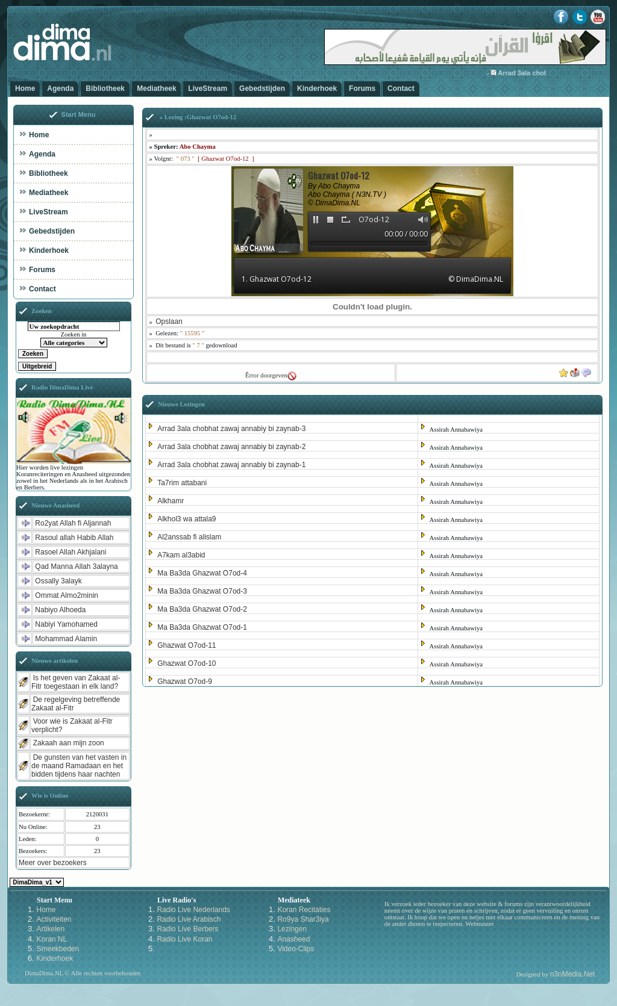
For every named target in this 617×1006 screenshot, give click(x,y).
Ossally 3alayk (58, 581)
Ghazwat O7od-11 (186, 645)
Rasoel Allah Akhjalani (70, 552)
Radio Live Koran (184, 939)
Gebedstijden (262, 88)
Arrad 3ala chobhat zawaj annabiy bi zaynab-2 (231, 446)
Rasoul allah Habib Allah (74, 537)
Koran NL (51, 939)
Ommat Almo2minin (66, 595)
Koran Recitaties (303, 909)
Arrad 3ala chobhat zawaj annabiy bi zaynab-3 (231, 428)
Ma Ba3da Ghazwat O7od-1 (202, 627)
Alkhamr (170, 501)
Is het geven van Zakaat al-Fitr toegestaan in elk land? (75, 682)
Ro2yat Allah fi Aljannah (73, 523)
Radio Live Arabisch (189, 919)
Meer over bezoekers (53, 863)
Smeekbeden (57, 949)
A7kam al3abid (181, 555)
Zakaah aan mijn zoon (68, 743)
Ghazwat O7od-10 (186, 663)
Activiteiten (53, 919)
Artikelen (50, 929)
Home (25, 88)
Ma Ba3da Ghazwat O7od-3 (202, 591)
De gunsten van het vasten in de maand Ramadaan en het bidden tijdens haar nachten (79, 765)
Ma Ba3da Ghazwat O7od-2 (202, 609)
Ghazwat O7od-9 (184, 681)
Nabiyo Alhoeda (60, 610)
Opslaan (169, 321)
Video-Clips (295, 949)
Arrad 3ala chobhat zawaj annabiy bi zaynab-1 (231, 465)
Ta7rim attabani (182, 483)
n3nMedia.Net (572, 974)
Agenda (60, 88)
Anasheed (293, 939)
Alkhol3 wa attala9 (186, 519)
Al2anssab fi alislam (189, 537)
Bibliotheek (105, 88)
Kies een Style (37, 882)
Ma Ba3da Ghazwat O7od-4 (202, 573)
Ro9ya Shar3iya (302, 919)
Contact (401, 88)
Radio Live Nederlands (193, 909)
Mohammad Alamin (66, 639)
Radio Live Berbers (187, 929)
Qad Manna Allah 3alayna (76, 566)
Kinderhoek (317, 88)
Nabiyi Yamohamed (66, 624)
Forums (362, 88)
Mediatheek (156, 88)
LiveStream (207, 88)
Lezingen (292, 929)
